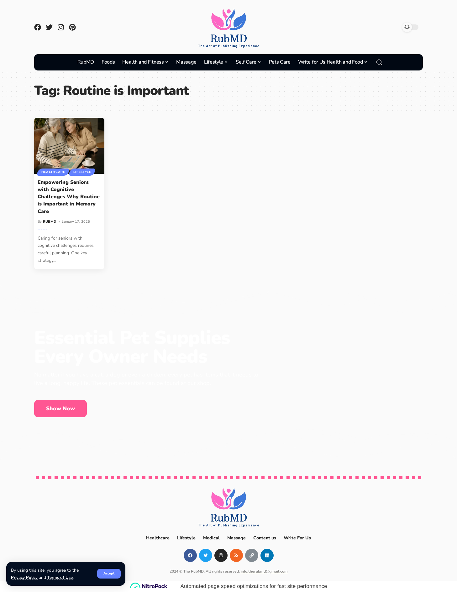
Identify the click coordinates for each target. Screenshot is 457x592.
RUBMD (49, 221)
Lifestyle (83, 172)
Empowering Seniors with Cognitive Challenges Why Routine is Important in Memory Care (69, 197)
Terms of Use (60, 577)
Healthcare (53, 172)
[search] (379, 62)
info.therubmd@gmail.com (264, 571)
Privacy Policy (24, 577)
